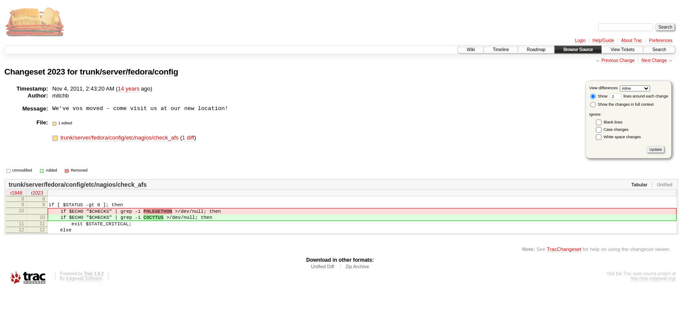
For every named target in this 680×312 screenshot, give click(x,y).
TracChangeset (564, 257)
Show (599, 96)
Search (659, 49)
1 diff (188, 137)
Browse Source (578, 49)
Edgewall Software (84, 286)
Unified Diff (322, 274)
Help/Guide (603, 40)
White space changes (622, 137)
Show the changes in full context (622, 104)
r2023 (37, 193)
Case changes (616, 129)
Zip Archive (357, 274)
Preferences (661, 40)
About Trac (631, 40)
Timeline (501, 49)
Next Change (654, 60)
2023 (56, 71)
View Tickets (622, 49)
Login (580, 40)
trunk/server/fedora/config (129, 71)
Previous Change (618, 60)
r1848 (16, 193)
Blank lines (613, 122)
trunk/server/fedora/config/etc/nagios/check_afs (120, 137)
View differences (603, 88)
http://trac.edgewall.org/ (653, 286)
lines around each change (638, 96)
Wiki (471, 49)
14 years (129, 88)
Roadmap (536, 49)
